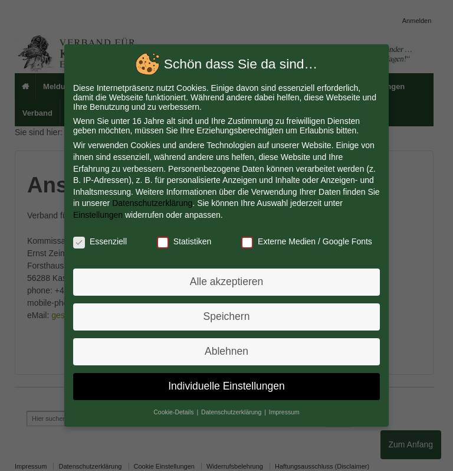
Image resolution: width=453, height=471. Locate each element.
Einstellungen (100, 215)
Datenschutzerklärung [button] (232, 409)
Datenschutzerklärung (153, 203)
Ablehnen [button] (226, 350)
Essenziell (102, 241)
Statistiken (184, 241)
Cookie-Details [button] (175, 409)
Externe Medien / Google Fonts (305, 241)
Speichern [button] (226, 316)
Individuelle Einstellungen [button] (226, 384)
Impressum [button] (283, 409)
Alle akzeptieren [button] (227, 281)
